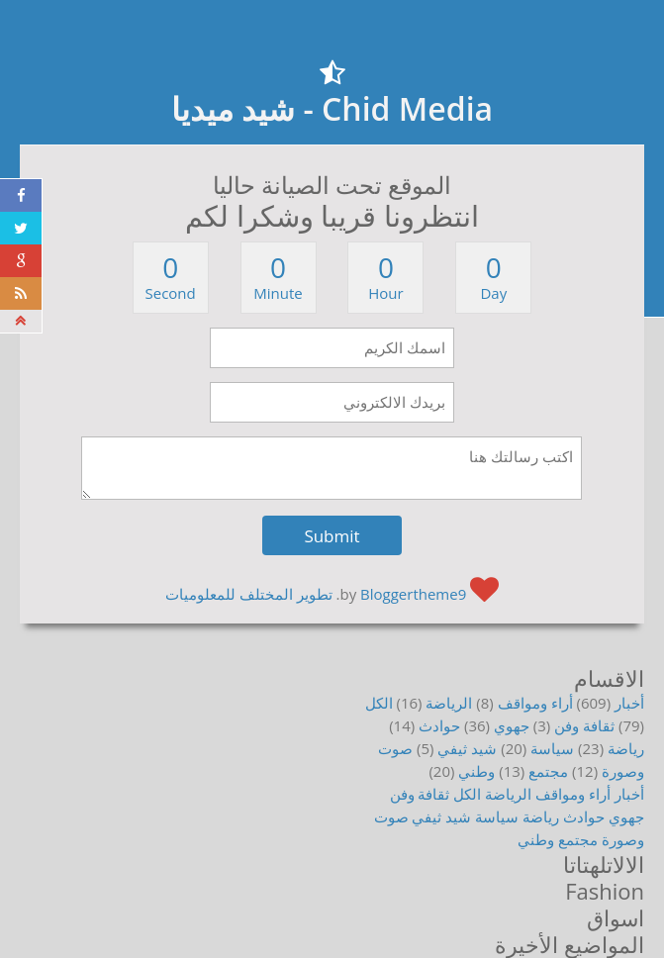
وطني (476, 771)
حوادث (439, 725)
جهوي (511, 725)
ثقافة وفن (584, 725)
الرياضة (449, 703)
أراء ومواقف (535, 703)
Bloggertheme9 (413, 594)
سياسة (552, 748)
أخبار (629, 703)
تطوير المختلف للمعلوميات (248, 594)
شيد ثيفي (467, 748)
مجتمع (548, 771)
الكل (379, 703)
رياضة (626, 748)
